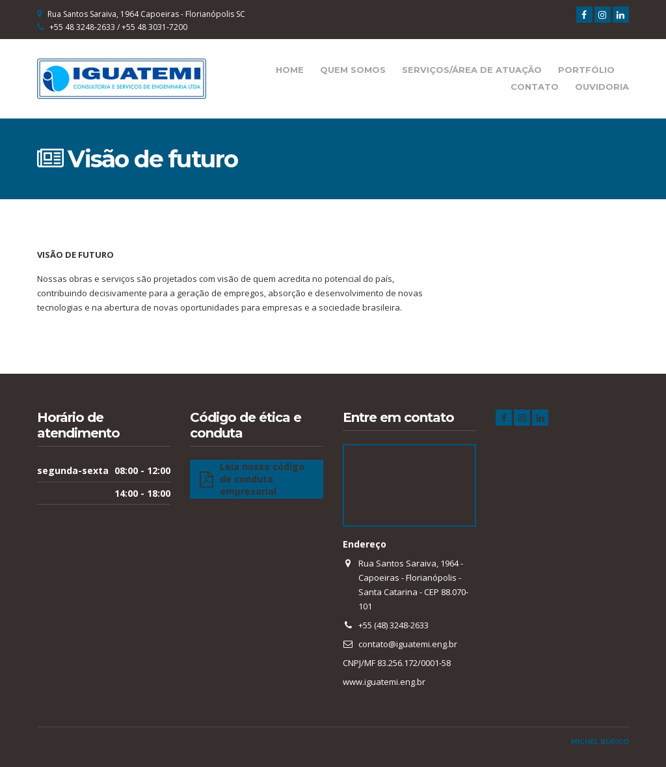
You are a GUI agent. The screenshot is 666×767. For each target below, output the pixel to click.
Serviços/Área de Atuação (472, 69)
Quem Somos (353, 69)
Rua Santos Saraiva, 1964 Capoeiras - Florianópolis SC (146, 14)
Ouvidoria (602, 86)
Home (290, 69)
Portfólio (586, 69)
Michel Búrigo (600, 742)
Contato (535, 86)
